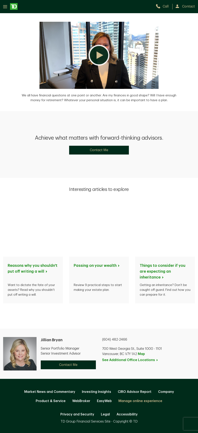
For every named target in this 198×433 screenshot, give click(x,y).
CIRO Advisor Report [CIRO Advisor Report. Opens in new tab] (134, 336)
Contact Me (99, 150)
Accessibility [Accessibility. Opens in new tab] (127, 359)
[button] (99, 55)
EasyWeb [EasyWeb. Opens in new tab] (104, 346)
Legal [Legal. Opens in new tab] (105, 359)
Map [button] (141, 299)
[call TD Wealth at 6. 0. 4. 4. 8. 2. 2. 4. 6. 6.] (164, 6)
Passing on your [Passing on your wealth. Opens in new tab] (97, 210)
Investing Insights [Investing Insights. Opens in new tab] (96, 336)
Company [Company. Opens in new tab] (166, 336)
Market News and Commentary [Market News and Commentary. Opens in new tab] (49, 336)
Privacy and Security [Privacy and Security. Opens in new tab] (77, 359)
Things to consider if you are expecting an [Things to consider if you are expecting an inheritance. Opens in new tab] (162, 216)
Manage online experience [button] (140, 346)
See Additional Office (130, 305)
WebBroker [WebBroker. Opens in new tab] (81, 346)
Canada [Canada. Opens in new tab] (99, 387)
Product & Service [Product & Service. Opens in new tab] (51, 346)
